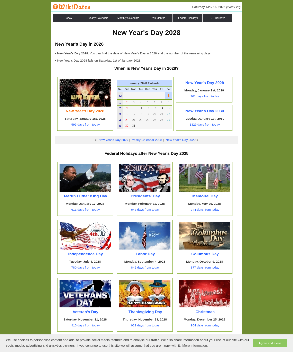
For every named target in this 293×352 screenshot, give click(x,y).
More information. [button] (195, 345)
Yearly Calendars (98, 17)
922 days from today (145, 325)
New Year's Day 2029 (204, 83)
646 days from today (145, 209)
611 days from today (85, 209)
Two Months (158, 17)
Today (68, 17)
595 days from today (85, 124)
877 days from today (205, 267)
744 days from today (205, 209)
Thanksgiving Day (145, 312)
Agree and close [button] (270, 343)
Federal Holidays (188, 17)
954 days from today (205, 325)
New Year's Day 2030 (204, 111)
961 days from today (204, 96)
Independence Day (85, 254)
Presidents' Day (145, 196)
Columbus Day (205, 254)
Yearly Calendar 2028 (147, 140)
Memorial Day (205, 196)
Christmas (205, 312)
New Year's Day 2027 (113, 140)
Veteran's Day (85, 312)
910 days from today (85, 325)
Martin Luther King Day (85, 196)
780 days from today (85, 267)
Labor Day (145, 254)
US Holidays (218, 17)
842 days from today (145, 267)
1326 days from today (204, 124)
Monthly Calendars (128, 17)
